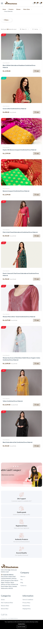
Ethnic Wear (26, 9)
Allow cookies (21, 626)
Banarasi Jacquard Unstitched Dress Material (16, 191)
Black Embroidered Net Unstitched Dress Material (17, 442)
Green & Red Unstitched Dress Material (14, 108)
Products (11, 9)
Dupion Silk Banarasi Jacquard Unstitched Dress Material (19, 150)
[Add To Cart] (36, 71)
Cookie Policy (21, 623)
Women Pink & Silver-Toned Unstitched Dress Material (19, 316)
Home (4, 9)
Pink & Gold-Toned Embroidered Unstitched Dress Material (20, 232)
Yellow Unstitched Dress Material (13, 401)
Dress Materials (6, 62)
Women (18, 9)
